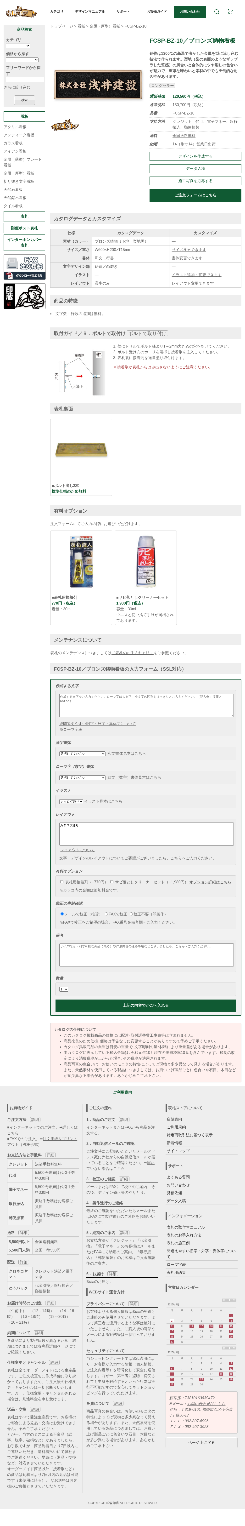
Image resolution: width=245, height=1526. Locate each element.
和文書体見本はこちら (127, 758)
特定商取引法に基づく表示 (190, 1148)
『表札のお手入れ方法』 (132, 653)
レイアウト (65, 819)
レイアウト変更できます (193, 283)
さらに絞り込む (17, 87)
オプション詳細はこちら (210, 891)
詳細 (35, 1133)
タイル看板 (13, 206)
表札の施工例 (178, 1256)
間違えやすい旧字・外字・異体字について (201, 1267)
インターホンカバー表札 (24, 242)
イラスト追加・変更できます (197, 275)
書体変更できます (187, 258)
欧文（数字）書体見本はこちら (134, 782)
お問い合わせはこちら (206, 1417)
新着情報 (174, 1156)
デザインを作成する (195, 156)
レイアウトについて (77, 859)
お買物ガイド (157, 11)
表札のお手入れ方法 (184, 1248)
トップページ (61, 26)
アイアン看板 (15, 151)
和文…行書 (104, 258)
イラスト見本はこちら (103, 806)
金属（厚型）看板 (104, 26)
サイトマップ (178, 1164)
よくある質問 (178, 1190)
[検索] (216, 11)
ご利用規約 (176, 1140)
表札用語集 (176, 1285)
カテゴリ (56, 11)
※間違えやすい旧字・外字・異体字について (97, 728)
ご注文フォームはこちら (195, 195)
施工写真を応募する (195, 181)
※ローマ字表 (70, 734)
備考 (59, 944)
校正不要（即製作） (149, 923)
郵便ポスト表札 (24, 228)
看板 (81, 26)
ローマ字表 (176, 1277)
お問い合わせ (190, 11)
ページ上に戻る (201, 1455)
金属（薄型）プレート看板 (23, 162)
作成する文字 (67, 686)
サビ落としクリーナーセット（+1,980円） (149, 891)
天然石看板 (13, 190)
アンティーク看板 (19, 135)
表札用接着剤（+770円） (84, 891)
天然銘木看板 (15, 198)
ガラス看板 (13, 143)
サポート (123, 11)
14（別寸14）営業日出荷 (194, 144)
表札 (24, 216)
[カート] (230, 11)
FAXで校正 (116, 923)
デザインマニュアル (90, 11)
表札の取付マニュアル (186, 1240)
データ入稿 (195, 168)
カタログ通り (146, 840)
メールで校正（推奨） (82, 923)
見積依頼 (174, 1206)
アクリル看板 (15, 127)
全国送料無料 (184, 136)
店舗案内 (174, 1132)
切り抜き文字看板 (19, 181)
